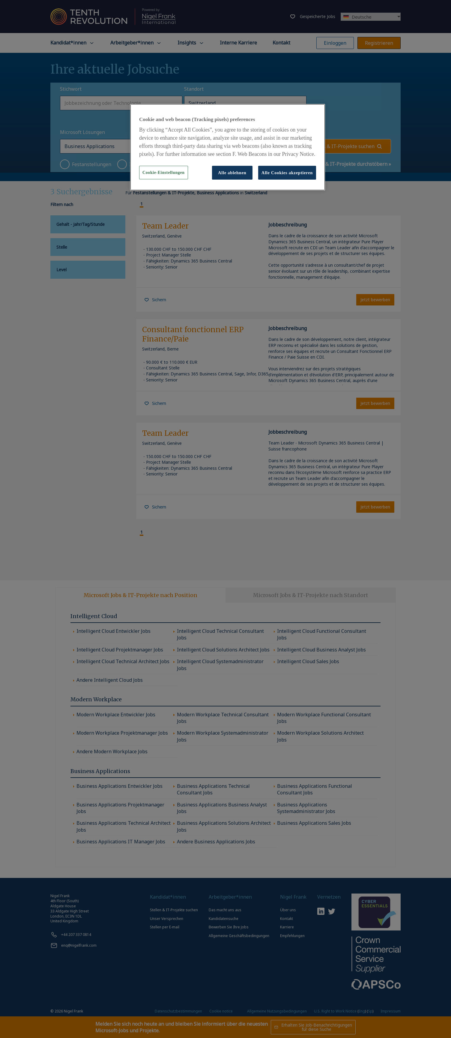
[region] (227, 147)
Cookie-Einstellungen (163, 172)
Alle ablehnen (232, 172)
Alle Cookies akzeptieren (287, 172)
